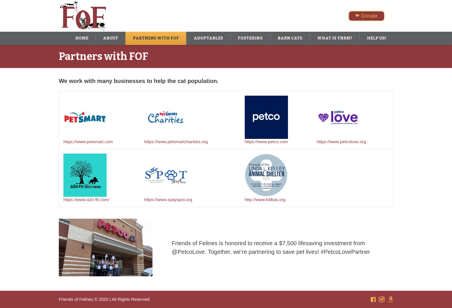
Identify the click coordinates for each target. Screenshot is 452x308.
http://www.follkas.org (265, 199)
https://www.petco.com (266, 141)
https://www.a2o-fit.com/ (86, 199)
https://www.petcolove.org (341, 141)
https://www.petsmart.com (88, 141)
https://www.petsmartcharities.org (176, 141)
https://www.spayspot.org (168, 199)
